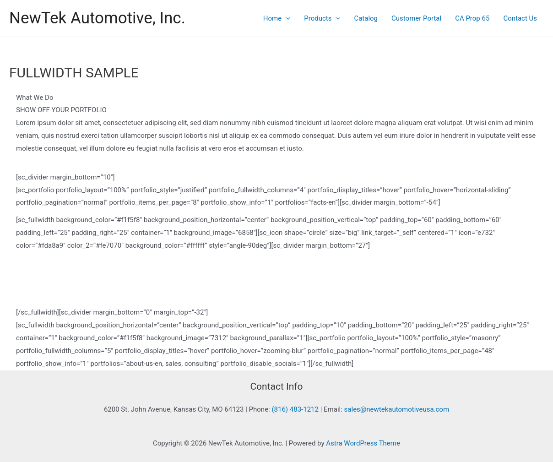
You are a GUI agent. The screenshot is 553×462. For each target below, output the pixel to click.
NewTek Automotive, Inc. (97, 18)
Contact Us (520, 18)
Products (322, 18)
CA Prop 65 (472, 18)
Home (276, 18)
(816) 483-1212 (295, 409)
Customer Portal (416, 18)
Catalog (366, 18)
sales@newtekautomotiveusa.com (397, 409)
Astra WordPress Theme (363, 443)
